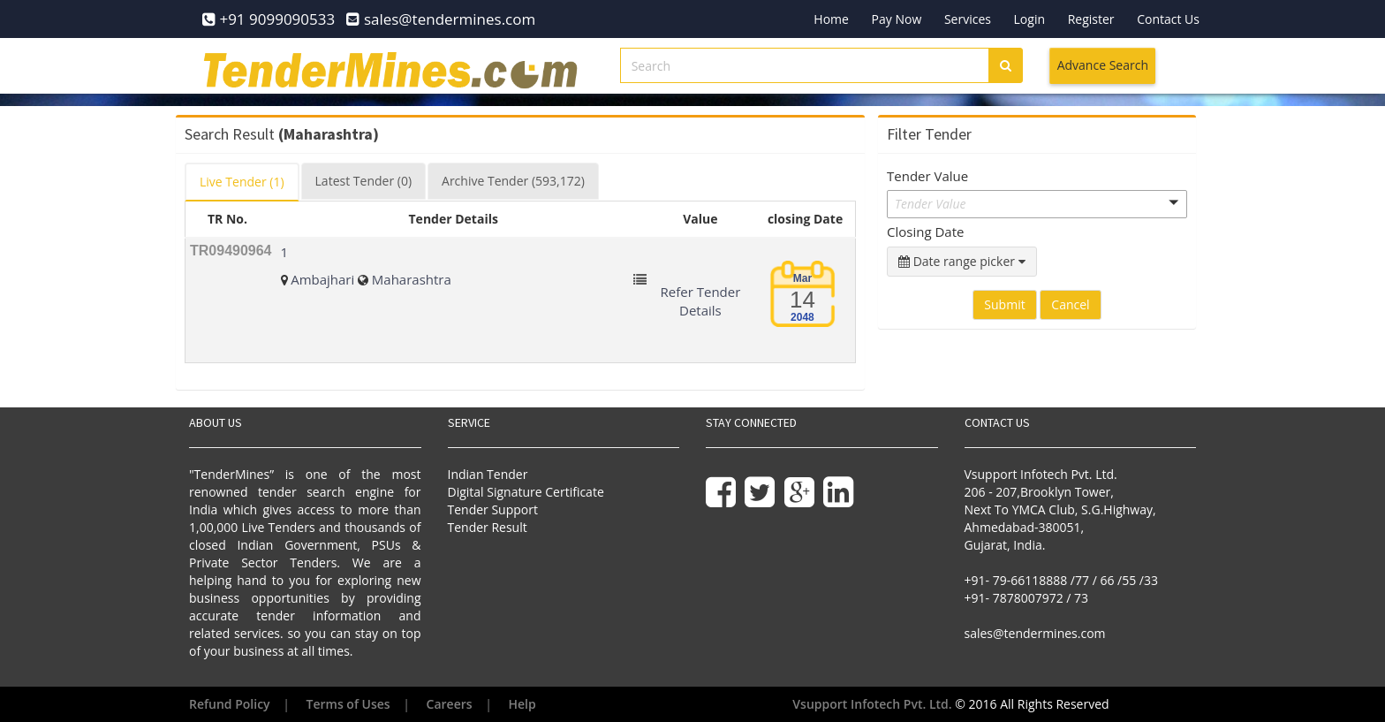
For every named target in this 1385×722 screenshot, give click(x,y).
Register (1091, 19)
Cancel (1070, 304)
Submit (1004, 304)
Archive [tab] (513, 180)
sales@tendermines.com (1035, 633)
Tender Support (493, 509)
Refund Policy (229, 703)
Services (967, 19)
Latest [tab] (363, 180)
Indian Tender (488, 474)
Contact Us (1168, 19)
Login (1029, 19)
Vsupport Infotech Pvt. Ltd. (871, 703)
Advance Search (1102, 65)
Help (522, 703)
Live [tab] (242, 181)
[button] (1037, 204)
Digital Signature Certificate (526, 491)
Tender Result (487, 527)
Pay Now (897, 19)
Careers (450, 703)
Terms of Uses (348, 703)
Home (831, 19)
